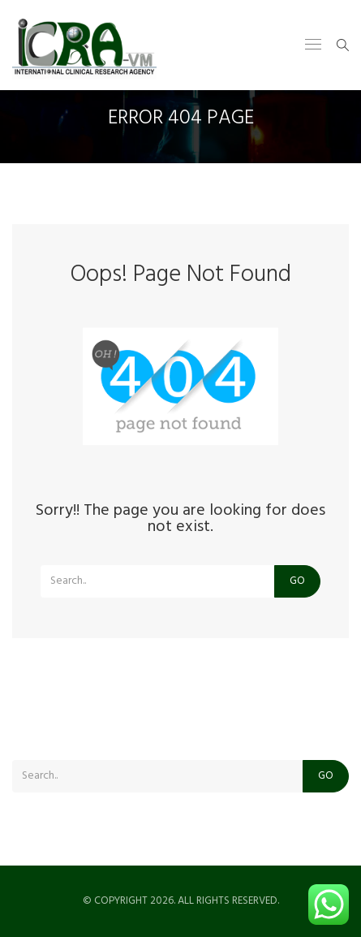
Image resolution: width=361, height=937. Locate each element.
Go (297, 580)
